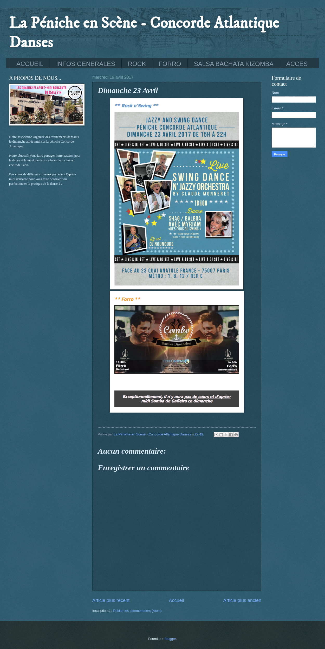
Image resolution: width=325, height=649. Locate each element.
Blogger (170, 639)
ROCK (137, 63)
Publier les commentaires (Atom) (137, 611)
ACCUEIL (29, 63)
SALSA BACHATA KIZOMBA (234, 63)
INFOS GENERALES (85, 63)
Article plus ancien (242, 600)
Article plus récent (110, 600)
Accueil (176, 600)
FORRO (170, 63)
